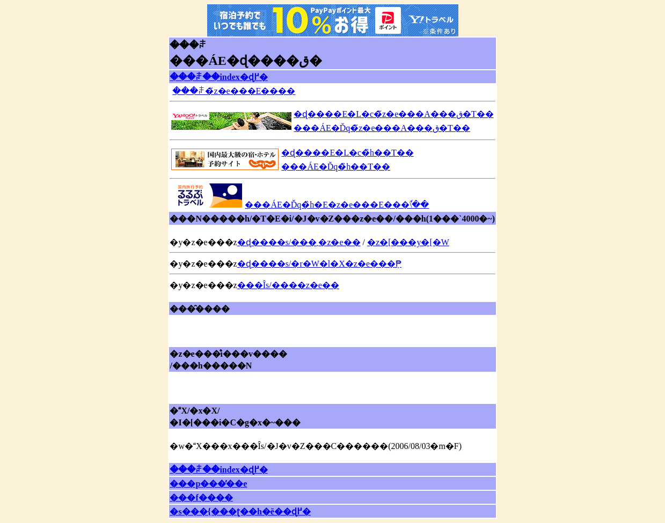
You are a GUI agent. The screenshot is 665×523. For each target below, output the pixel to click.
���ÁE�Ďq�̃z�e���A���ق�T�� (382, 127)
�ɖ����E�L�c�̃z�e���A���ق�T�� (393, 114)
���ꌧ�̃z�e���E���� (233, 90)
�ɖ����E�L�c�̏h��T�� (347, 152)
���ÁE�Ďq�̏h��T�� (335, 166)
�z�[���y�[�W (408, 242)
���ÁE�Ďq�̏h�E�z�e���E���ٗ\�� (336, 204)
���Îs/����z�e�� (288, 285)
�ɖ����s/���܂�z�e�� (299, 242)
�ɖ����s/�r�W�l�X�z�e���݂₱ (319, 263)
